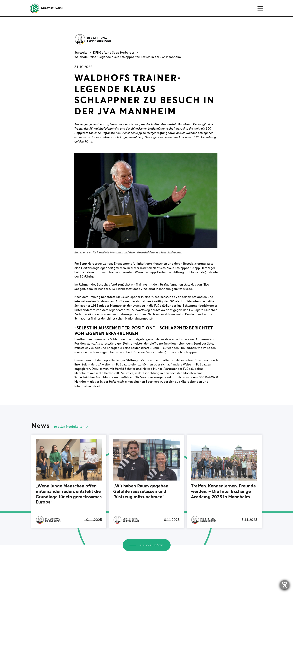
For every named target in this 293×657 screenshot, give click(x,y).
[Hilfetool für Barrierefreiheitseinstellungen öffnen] (284, 584)
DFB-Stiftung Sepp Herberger (113, 52)
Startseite (80, 52)
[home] (46, 8)
